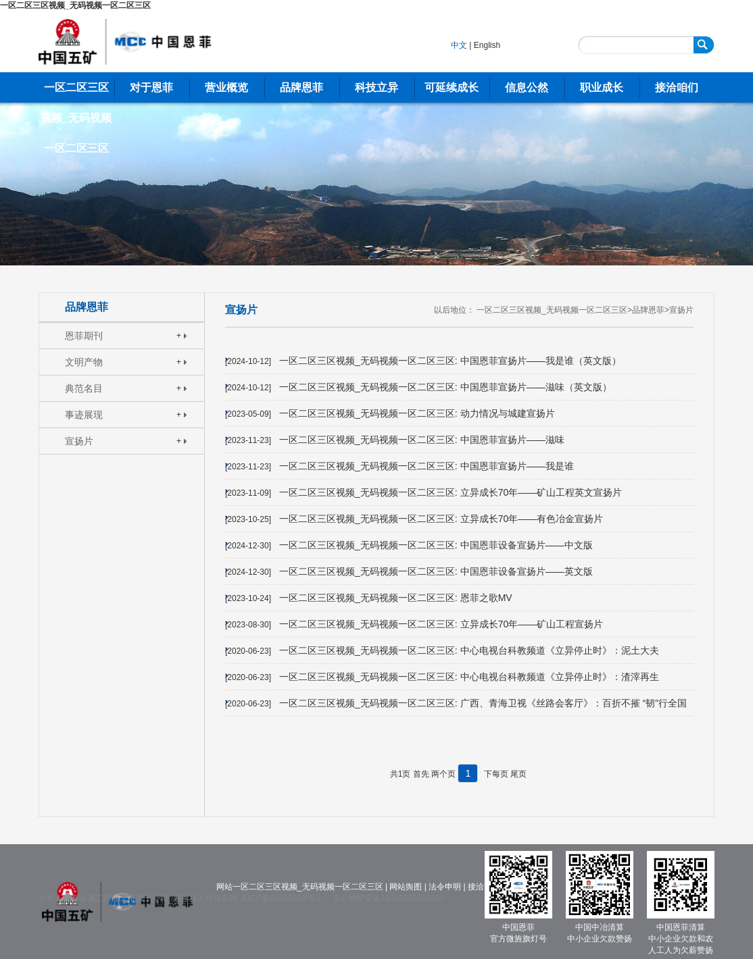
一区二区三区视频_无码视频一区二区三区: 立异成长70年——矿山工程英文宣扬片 (450, 492)
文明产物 (84, 362)
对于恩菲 (151, 87)
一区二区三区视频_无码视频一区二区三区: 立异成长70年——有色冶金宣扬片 (441, 518)
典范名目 (84, 388)
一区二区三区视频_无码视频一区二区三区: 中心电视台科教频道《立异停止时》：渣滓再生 (469, 676)
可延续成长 (451, 87)
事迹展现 (84, 414)
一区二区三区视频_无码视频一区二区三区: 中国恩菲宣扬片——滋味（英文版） (445, 387)
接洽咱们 (676, 87)
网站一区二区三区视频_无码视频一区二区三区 (299, 886)
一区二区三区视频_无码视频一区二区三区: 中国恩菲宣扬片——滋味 (421, 439)
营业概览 (226, 87)
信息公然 (526, 87)
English (487, 45)
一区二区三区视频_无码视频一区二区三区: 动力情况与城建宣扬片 (417, 413)
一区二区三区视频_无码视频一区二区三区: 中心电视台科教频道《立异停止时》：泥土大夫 (469, 650)
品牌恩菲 (301, 87)
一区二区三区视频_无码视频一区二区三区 (75, 5)
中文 (459, 45)
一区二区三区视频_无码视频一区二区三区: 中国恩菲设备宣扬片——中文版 (436, 545)
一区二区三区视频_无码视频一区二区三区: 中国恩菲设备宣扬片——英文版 (436, 571)
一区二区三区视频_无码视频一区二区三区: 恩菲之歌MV (395, 597)
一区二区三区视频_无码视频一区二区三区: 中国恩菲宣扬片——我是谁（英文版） (450, 360)
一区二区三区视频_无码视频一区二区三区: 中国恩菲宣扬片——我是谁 (426, 466)
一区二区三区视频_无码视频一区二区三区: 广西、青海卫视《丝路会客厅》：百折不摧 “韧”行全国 (483, 703)
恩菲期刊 (84, 335)
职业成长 (601, 87)
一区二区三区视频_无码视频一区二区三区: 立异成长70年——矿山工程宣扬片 (441, 624)
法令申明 (445, 886)
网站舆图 (405, 886)
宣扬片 (79, 441)
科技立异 (376, 87)
